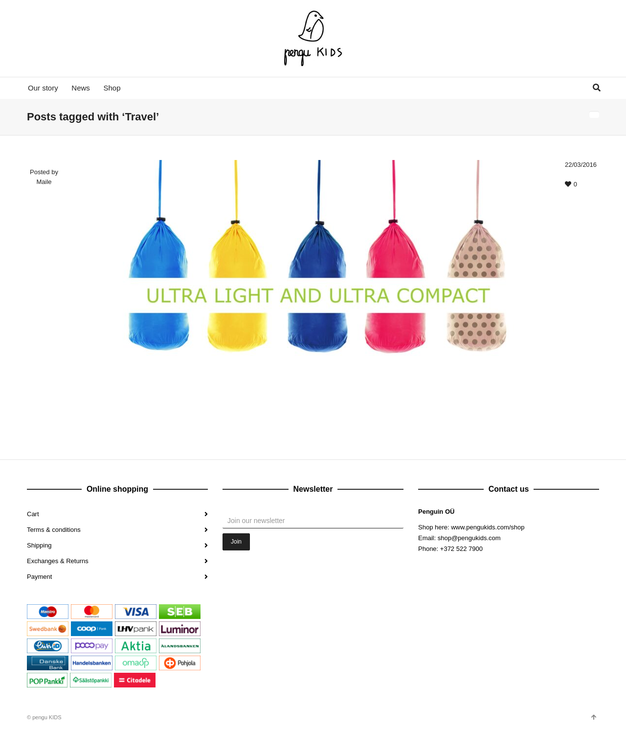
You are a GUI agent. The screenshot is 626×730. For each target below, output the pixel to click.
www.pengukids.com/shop (487, 527)
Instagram (447, 583)
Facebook (426, 583)
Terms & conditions (54, 529)
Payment (39, 576)
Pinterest (490, 583)
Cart (33, 514)
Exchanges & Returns (58, 561)
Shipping (39, 545)
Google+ (469, 583)
